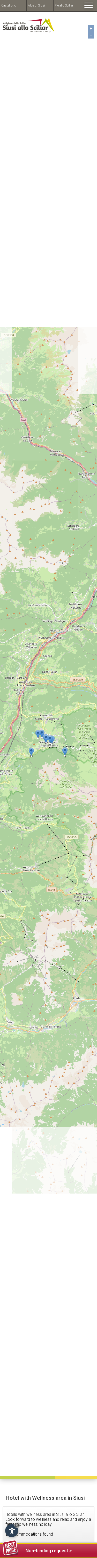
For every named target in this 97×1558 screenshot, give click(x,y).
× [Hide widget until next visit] (17, 1525)
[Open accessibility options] (11, 1530)
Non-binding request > (37, 1550)
